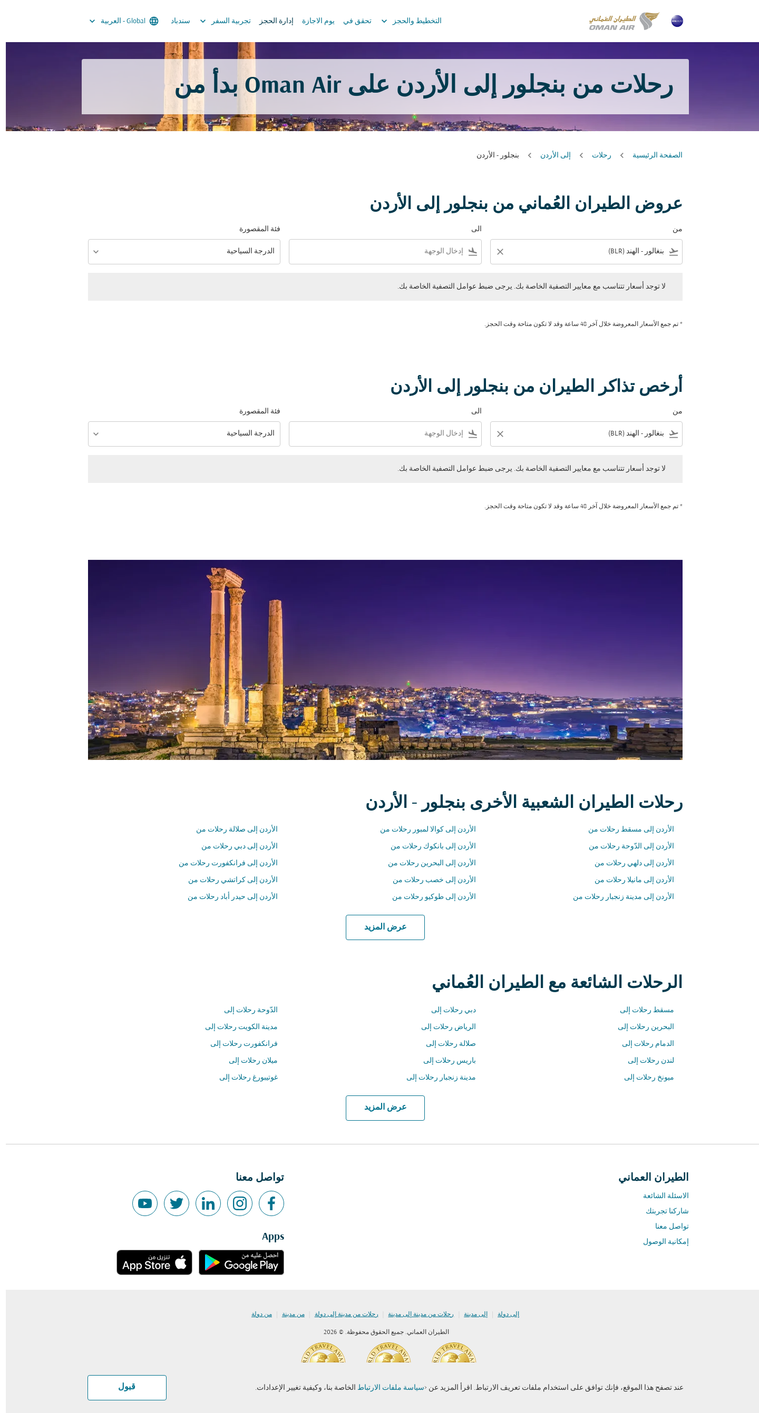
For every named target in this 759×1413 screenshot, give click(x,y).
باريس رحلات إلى (443, 1061)
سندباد (174, 21)
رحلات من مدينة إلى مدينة (415, 1314)
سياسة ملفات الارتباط (385, 1388)
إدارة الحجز (271, 21)
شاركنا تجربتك (661, 1212)
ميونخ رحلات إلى (643, 1078)
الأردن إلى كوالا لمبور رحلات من (422, 830)
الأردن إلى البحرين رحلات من (426, 863)
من (672, 229)
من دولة (256, 1314)
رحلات (596, 156)
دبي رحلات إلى (447, 1010)
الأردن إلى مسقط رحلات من (625, 830)
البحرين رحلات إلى (640, 1027)
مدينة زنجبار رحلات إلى (435, 1078)
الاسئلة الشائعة (660, 1196)
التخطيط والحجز (403, 21)
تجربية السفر (217, 21)
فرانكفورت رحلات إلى (238, 1044)
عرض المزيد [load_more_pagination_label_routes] (379, 927)
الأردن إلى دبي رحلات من (234, 847)
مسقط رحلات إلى (641, 1010)
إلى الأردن (549, 156)
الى (470, 229)
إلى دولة (502, 1314)
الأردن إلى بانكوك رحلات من (427, 847)
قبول (121, 1387)
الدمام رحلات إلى (642, 1044)
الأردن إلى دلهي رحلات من (628, 863)
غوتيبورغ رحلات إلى (242, 1078)
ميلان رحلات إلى (247, 1061)
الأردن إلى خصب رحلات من (428, 880)
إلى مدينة (470, 1314)
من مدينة (287, 1314)
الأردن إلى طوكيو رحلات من (428, 897)
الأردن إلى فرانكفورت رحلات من (222, 863)
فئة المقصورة (254, 229)
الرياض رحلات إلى (442, 1027)
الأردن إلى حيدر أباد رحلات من (227, 897)
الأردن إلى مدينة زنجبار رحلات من (617, 897)
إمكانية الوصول (660, 1242)
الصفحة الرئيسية (652, 156)
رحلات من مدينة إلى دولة (341, 1314)
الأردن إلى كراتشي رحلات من (227, 880)
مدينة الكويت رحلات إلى (235, 1027)
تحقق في (351, 21)
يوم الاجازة (312, 21)
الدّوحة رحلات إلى (245, 1010)
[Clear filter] (494, 252)
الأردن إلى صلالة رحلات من (231, 830)
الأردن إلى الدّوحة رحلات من (625, 847)
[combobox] (588, 251)
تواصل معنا (666, 1227)
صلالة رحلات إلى (445, 1044)
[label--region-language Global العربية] (117, 21)
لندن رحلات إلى (645, 1061)
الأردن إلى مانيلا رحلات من (628, 880)
